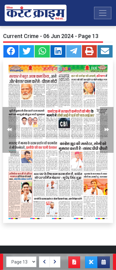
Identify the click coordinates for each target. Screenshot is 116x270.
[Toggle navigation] (102, 13)
